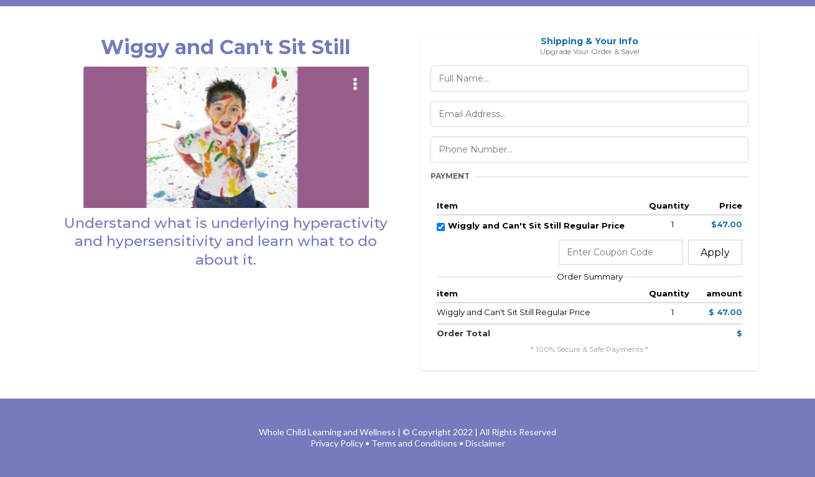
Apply (715, 252)
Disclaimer (485, 443)
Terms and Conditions (414, 443)
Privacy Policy (336, 443)
